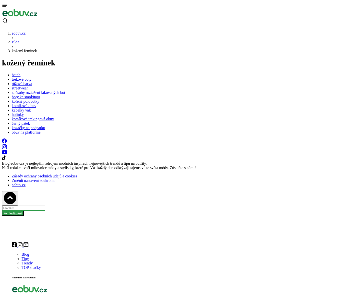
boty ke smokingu (26, 97)
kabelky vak (21, 110)
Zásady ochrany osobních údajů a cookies (44, 176)
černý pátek (21, 123)
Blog (15, 42)
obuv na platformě (26, 132)
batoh (16, 75)
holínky (18, 114)
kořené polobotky (25, 101)
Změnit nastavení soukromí (33, 180)
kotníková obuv (24, 106)
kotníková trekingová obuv (33, 119)
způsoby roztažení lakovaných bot (38, 92)
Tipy (25, 259)
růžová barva (22, 84)
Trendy (27, 263)
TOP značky (31, 267)
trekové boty (21, 79)
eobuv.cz (18, 33)
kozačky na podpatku (28, 128)
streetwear (20, 88)
